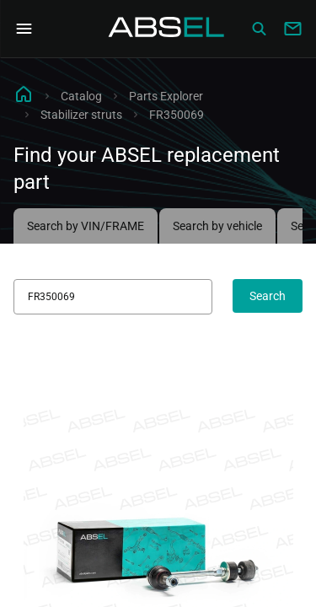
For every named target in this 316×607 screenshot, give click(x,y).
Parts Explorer (166, 96)
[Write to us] (292, 29)
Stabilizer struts (81, 114)
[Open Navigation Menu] (23, 29)
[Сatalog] (259, 29)
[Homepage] (167, 28)
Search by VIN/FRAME (85, 226)
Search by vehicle (217, 226)
